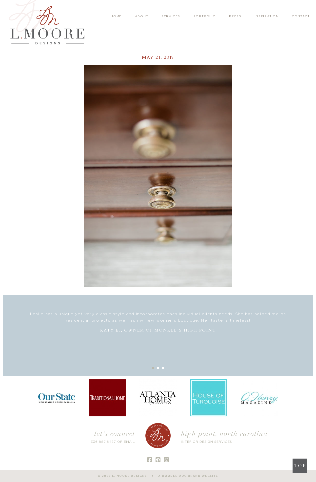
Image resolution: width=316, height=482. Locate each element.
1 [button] (153, 368)
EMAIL (129, 442)
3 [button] (163, 368)
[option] (158, 322)
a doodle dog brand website (188, 476)
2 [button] (158, 368)
